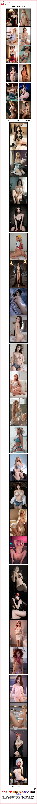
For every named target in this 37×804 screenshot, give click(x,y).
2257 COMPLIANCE (17, 801)
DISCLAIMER (25, 801)
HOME (10, 801)
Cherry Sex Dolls (18, 803)
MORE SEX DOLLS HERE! (18, 786)
